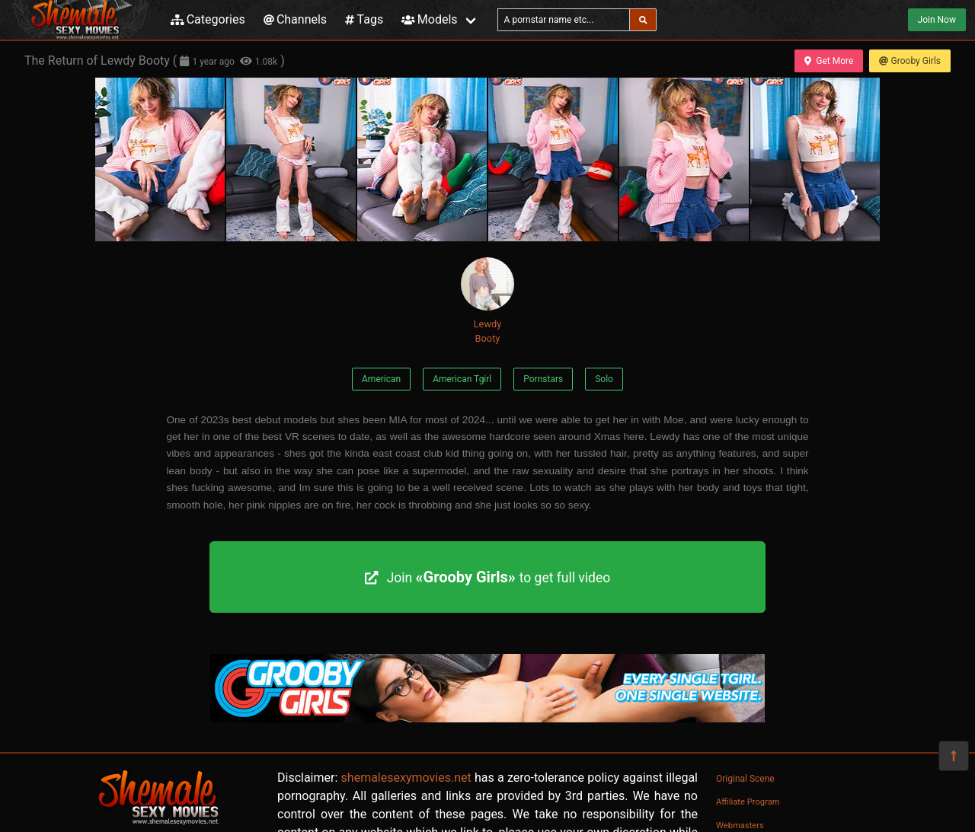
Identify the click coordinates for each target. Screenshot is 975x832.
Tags (364, 19)
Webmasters (740, 825)
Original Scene (745, 778)
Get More (828, 61)
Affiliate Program (748, 802)
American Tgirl (462, 379)
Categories (208, 19)
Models (429, 19)
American (381, 379)
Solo (604, 379)
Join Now (937, 19)
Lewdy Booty (487, 300)
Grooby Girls (910, 61)
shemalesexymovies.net (406, 777)
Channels (295, 19)
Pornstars (543, 379)
